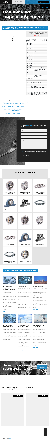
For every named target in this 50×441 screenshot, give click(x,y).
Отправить (26, 155)
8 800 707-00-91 (44, 6)
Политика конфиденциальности (41, 151)
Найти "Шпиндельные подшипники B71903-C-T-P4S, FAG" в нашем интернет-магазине (37, 34)
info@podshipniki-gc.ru (43, 2)
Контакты (35, 2)
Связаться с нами (44, 7)
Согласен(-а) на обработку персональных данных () (35, 151)
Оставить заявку (5, 311)
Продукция (29, 2)
